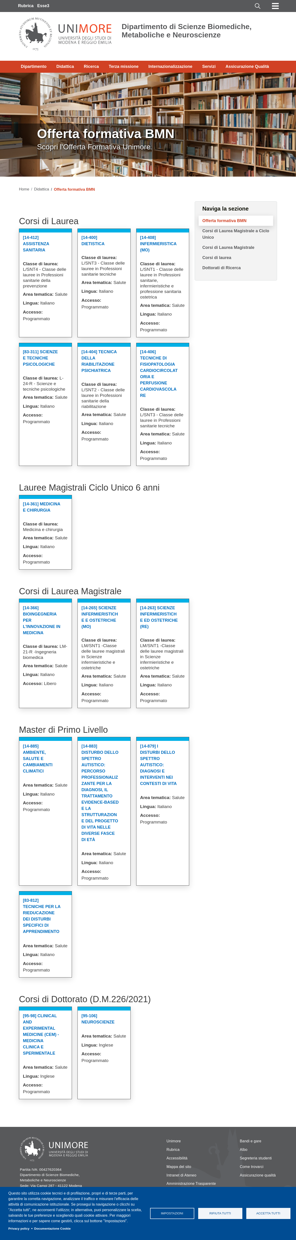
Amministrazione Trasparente (191, 1184)
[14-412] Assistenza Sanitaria (36, 243)
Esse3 (43, 5)
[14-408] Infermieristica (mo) (158, 243)
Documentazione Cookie (52, 1228)
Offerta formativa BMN (224, 220)
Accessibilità (177, 1158)
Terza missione (124, 66)
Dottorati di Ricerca (221, 267)
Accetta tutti (268, 1213)
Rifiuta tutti (220, 1213)
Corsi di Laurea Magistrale (228, 247)
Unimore (173, 1141)
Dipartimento (33, 66)
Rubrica (26, 5)
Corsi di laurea (216, 257)
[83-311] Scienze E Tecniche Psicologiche (40, 358)
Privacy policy (18, 1228)
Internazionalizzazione (170, 66)
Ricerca (91, 66)
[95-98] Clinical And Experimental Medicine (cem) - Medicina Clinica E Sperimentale (41, 1035)
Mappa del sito (178, 1167)
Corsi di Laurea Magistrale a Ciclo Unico (235, 234)
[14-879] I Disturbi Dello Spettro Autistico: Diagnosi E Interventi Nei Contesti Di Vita (158, 765)
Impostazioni (172, 1213)
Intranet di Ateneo (181, 1175)
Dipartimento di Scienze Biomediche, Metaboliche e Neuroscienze (187, 30)
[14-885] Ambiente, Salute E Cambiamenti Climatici (37, 758)
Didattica (65, 66)
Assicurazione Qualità (247, 66)
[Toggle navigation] (275, 6)
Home (24, 189)
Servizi (209, 66)
